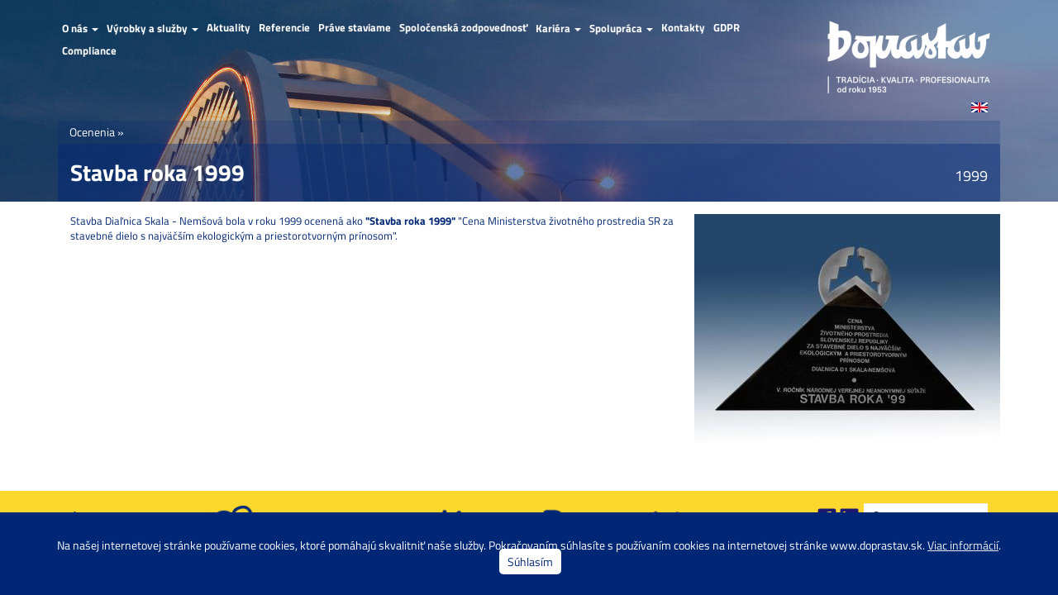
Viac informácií (962, 545)
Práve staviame (354, 28)
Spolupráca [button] (621, 28)
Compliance (89, 51)
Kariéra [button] (558, 28)
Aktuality (228, 28)
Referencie (284, 28)
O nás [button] (80, 28)
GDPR (726, 28)
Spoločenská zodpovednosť (463, 28)
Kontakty (683, 28)
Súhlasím (530, 561)
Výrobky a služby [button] (152, 28)
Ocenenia (92, 131)
